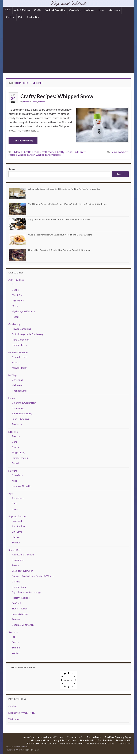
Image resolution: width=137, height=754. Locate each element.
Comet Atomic (75, 737)
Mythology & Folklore (23, 311)
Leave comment (119, 151)
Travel (15, 463)
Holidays (89, 10)
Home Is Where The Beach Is (96, 740)
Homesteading (20, 457)
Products (17, 424)
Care (14, 441)
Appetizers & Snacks (23, 554)
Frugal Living (18, 452)
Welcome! (14, 719)
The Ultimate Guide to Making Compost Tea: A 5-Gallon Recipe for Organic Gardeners (67, 204)
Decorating (18, 408)
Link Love (17, 531)
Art (14, 284)
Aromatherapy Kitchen (50, 737)
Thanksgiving (19, 390)
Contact (12, 706)
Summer (16, 647)
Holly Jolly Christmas (65, 740)
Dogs (15, 508)
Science (16, 542)
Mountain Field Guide (71, 743)
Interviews (114, 10)
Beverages (18, 559)
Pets (20, 17)
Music (15, 305)
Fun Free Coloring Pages (118, 737)
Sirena (26, 101)
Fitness (16, 362)
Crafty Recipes (65, 151)
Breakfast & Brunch (22, 570)
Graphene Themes (30, 749)
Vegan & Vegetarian (23, 624)
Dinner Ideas (19, 586)
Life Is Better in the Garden (41, 743)
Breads (16, 565)
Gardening (75, 10)
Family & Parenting (55, 10)
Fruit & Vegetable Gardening (27, 334)
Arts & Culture (22, 10)
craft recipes (49, 151)
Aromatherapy (20, 356)
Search (12, 169)
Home (101, 10)
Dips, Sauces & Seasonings (26, 592)
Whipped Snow (26, 154)
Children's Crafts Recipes (27, 151)
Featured (17, 520)
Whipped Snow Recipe (48, 154)
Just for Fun (18, 526)
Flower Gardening (21, 328)
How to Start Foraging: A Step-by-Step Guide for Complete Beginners (59, 250)
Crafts (37, 10)
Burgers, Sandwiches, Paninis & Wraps (33, 576)
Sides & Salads (20, 608)
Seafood (16, 603)
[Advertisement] (68, 46)
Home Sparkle (123, 740)
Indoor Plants (19, 344)
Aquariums (18, 498)
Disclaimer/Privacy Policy (21, 712)
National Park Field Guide (100, 743)
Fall (13, 636)
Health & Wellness (18, 352)
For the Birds (94, 737)
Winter (41, 101)
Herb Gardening (20, 339)
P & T (8, 10)
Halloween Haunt (40, 740)
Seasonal (13, 632)
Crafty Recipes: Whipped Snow (56, 96)
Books (15, 289)
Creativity (17, 475)
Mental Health (19, 367)
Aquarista (28, 737)
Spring (15, 642)
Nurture (12, 470)
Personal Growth (21, 486)
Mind (14, 480)
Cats (14, 503)
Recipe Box (33, 17)
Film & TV (17, 295)
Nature (16, 537)
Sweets (16, 619)
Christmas (17, 379)
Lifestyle (10, 17)
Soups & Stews (20, 613)
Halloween (17, 385)
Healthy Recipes (21, 597)
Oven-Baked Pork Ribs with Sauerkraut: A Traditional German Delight (60, 234)
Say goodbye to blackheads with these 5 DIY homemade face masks (59, 219)
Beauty (16, 436)
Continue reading (23, 140)
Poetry (15, 316)
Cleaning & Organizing (24, 402)
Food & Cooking (20, 418)
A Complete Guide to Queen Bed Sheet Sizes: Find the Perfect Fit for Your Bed (64, 189)
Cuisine (16, 581)
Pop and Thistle (17, 516)
